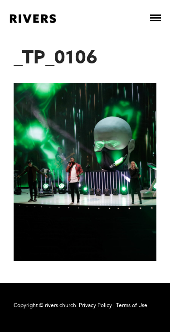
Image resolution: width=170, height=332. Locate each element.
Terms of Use (131, 305)
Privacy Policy (95, 305)
